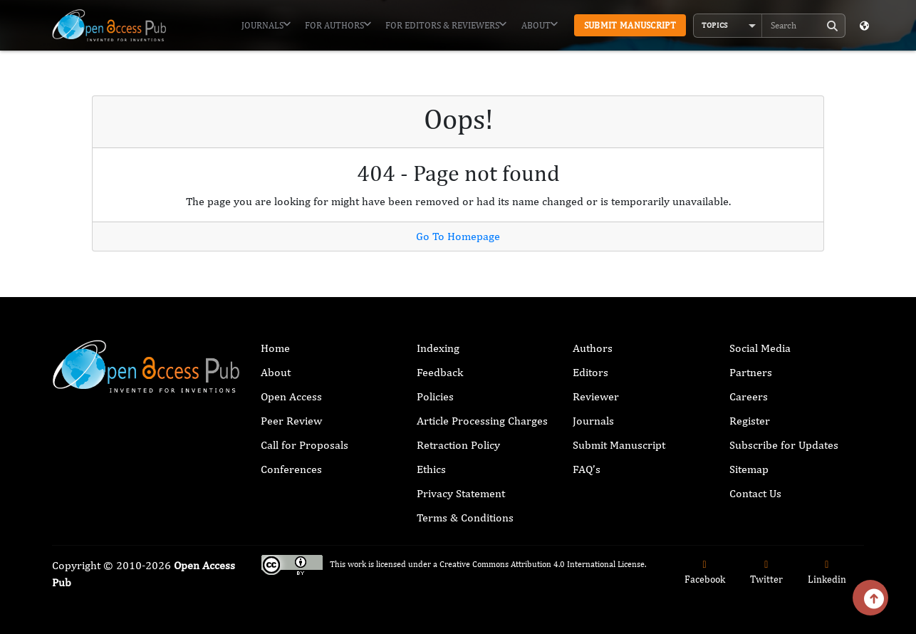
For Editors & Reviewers (445, 25)
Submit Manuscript (630, 25)
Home (275, 348)
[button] (728, 25)
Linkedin (827, 572)
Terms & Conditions (465, 517)
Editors (590, 372)
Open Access (291, 396)
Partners (750, 372)
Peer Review (291, 420)
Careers (748, 396)
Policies (435, 396)
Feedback (440, 372)
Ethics (431, 469)
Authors (593, 348)
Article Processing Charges (482, 420)
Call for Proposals (304, 445)
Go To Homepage (458, 236)
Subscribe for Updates (783, 445)
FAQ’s (586, 469)
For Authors (338, 25)
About (539, 25)
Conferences (291, 469)
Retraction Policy (458, 445)
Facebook (705, 572)
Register (749, 420)
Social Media (760, 348)
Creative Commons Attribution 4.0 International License (542, 564)
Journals (266, 25)
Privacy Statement (461, 493)
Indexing (438, 348)
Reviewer (596, 396)
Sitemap (749, 469)
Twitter (766, 572)
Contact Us (755, 493)
